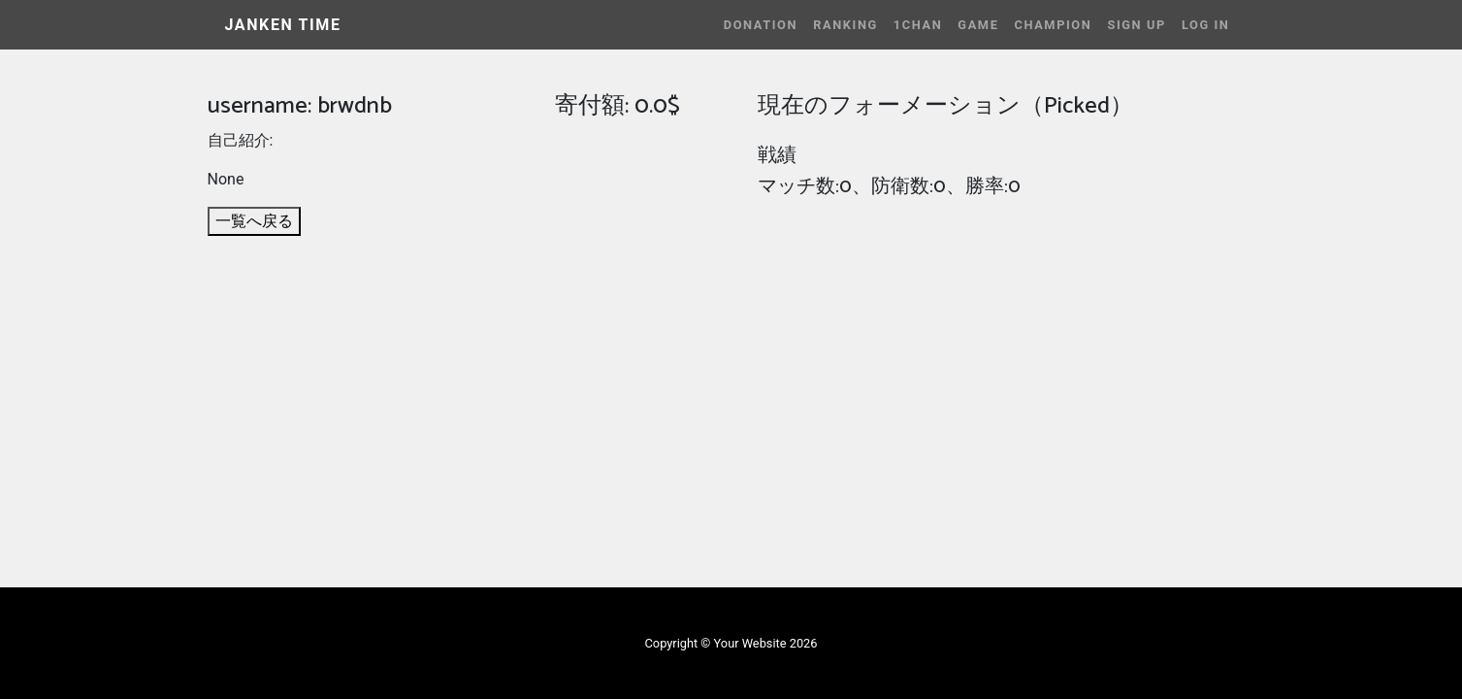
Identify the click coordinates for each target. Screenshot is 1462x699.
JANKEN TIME (283, 25)
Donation (760, 24)
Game (978, 24)
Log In (1206, 24)
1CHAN (918, 24)
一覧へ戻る (254, 221)
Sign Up (1136, 24)
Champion (1052, 24)
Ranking (845, 24)
